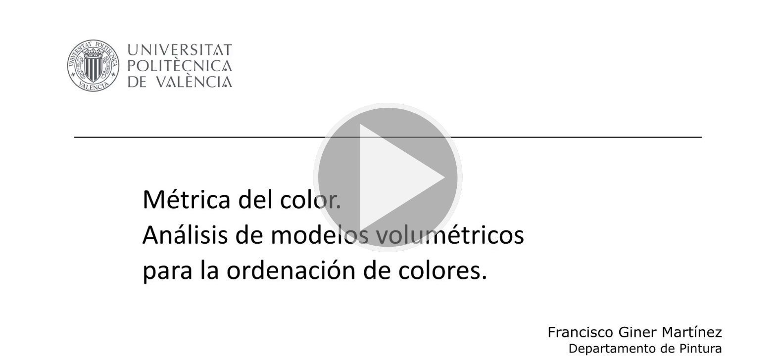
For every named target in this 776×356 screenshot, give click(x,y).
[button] (388, 178)
